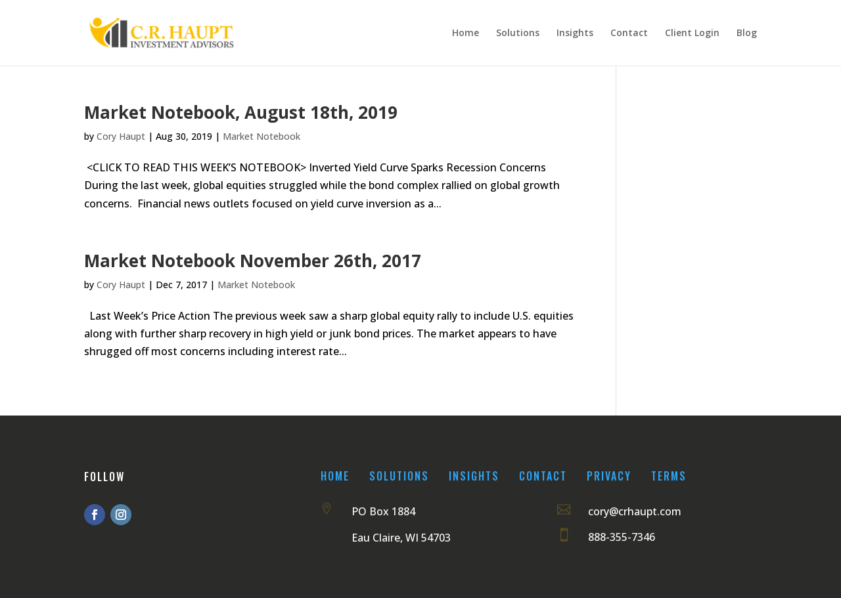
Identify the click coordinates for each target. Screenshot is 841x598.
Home (465, 33)
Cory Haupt (121, 136)
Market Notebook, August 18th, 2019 (241, 112)
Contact (629, 33)
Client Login (692, 33)
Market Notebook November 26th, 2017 (252, 260)
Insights (575, 33)
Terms (669, 476)
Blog (747, 33)
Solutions (517, 33)
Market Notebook (261, 136)
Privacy (609, 476)
